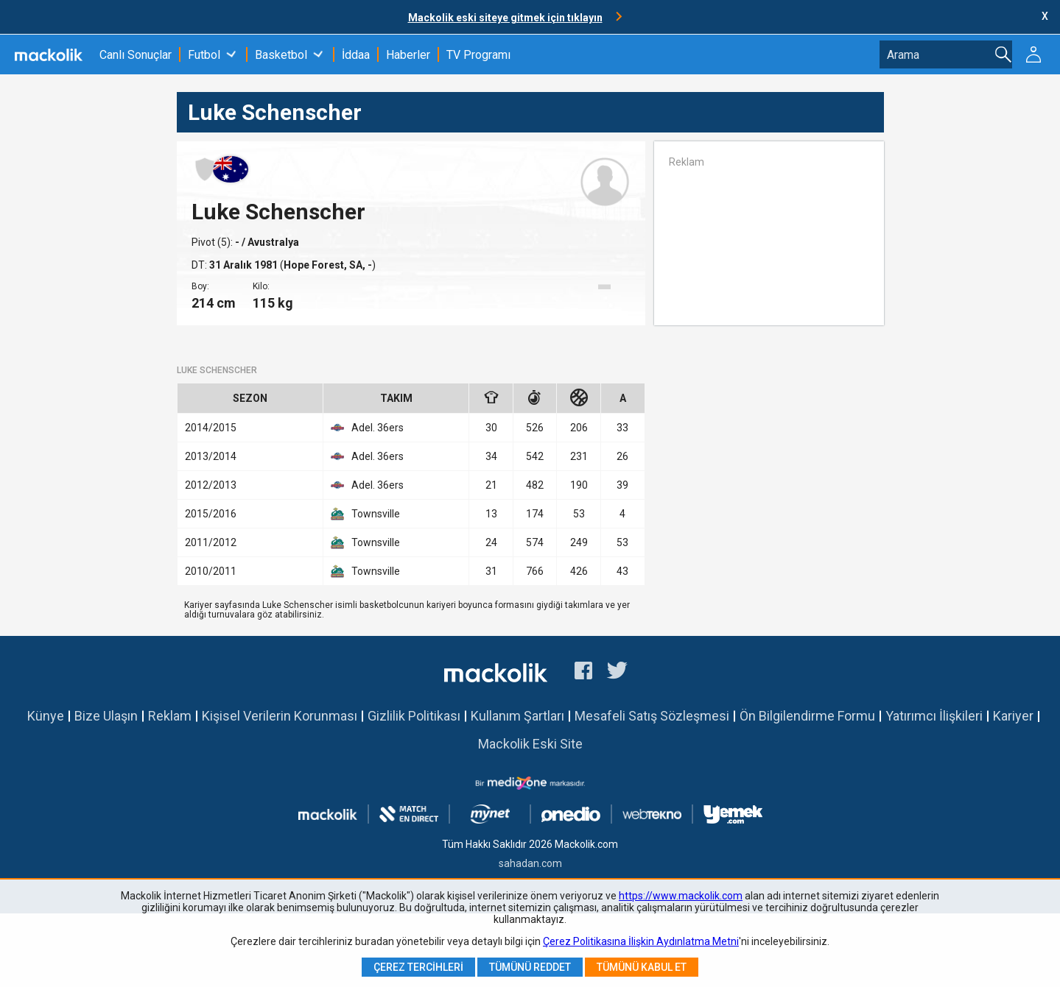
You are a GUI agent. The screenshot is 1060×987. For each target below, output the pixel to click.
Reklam (170, 716)
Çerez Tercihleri (418, 967)
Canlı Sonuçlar (135, 55)
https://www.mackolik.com (681, 896)
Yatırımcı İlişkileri (934, 716)
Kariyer (1013, 716)
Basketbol (281, 55)
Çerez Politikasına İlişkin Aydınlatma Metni (641, 941)
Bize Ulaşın (106, 716)
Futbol (204, 55)
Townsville (365, 513)
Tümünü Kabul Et (642, 967)
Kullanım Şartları (517, 716)
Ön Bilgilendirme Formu (807, 716)
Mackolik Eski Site (530, 743)
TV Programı (478, 55)
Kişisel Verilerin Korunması (279, 716)
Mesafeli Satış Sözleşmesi (652, 716)
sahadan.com (530, 863)
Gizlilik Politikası (414, 716)
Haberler (408, 55)
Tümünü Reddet (530, 967)
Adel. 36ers (367, 427)
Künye (45, 716)
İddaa (356, 55)
